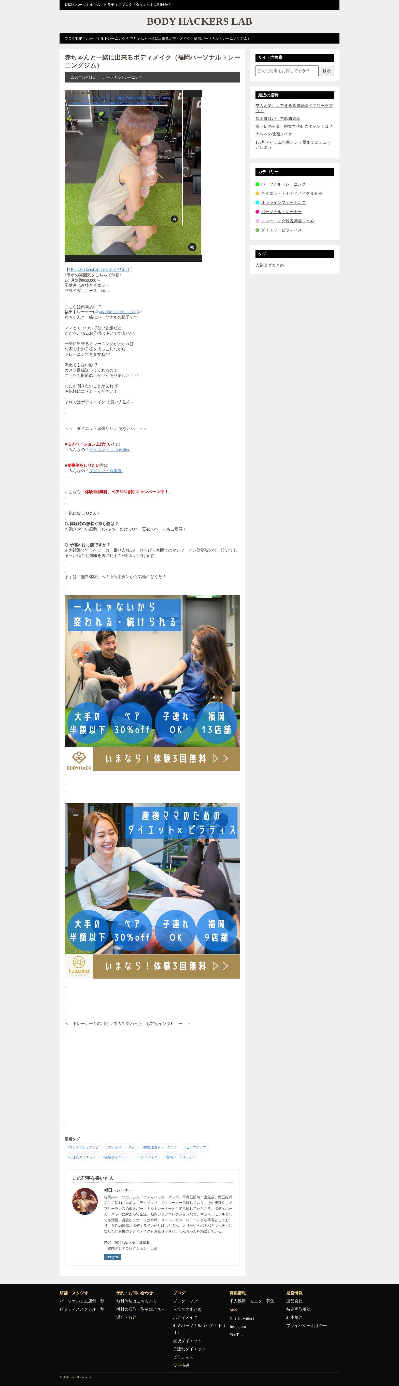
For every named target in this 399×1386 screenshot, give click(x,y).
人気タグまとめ (269, 265)
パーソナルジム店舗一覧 (82, 1301)
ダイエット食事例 (105, 471)
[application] (133, 176)
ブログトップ (185, 1301)
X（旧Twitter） (243, 1318)
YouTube (237, 1335)
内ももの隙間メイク (273, 134)
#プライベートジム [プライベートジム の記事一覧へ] (121, 1147)
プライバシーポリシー (306, 1325)
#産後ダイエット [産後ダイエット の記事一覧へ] (115, 1157)
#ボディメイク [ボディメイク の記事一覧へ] (146, 1157)
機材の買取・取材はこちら (140, 1309)
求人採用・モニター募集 (252, 1301)
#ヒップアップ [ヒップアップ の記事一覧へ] (195, 1147)
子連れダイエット (189, 1349)
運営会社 (294, 1301)
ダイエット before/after (109, 449)
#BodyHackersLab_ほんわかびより (99, 269)
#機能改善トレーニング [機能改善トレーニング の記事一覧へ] (159, 1147)
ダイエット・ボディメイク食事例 (291, 193)
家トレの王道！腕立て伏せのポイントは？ (294, 126)
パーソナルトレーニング (122, 77)
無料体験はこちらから (136, 1301)
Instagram (112, 1257)
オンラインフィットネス (283, 202)
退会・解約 (126, 1317)
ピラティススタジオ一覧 (82, 1309)
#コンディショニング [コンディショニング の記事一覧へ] (83, 1147)
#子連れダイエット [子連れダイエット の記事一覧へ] (81, 1157)
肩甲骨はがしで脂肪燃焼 (277, 118)
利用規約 (294, 1317)
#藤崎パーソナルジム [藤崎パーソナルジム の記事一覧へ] (180, 1157)
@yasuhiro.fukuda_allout (115, 312)
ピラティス (183, 1357)
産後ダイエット (187, 1341)
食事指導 (181, 1365)
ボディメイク (185, 1317)
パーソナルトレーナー (281, 212)
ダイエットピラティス (281, 230)
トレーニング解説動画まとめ (287, 221)
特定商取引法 (298, 1309)
